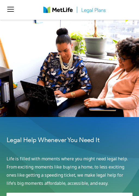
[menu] (10, 9)
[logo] (74, 10)
